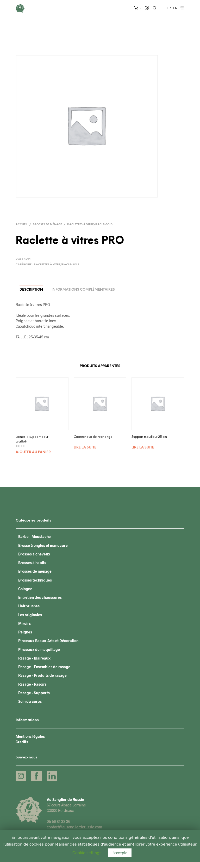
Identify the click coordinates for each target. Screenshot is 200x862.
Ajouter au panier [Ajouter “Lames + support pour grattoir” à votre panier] (33, 452)
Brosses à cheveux (34, 554)
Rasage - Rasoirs (32, 684)
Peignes (25, 632)
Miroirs (24, 623)
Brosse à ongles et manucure (43, 545)
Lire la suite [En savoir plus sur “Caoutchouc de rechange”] (85, 447)
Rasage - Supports (34, 693)
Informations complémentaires (83, 289)
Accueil (22, 224)
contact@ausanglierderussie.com (74, 827)
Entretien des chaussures (40, 597)
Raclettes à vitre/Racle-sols (90, 224)
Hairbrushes (29, 606)
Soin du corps (30, 701)
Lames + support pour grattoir (32, 439)
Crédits (22, 742)
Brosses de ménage (47, 224)
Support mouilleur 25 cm (149, 437)
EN (175, 8)
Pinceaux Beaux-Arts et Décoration (48, 640)
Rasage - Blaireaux (34, 658)
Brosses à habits (32, 562)
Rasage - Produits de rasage (42, 675)
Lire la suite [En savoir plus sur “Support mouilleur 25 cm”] (143, 447)
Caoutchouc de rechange (93, 437)
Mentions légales (30, 736)
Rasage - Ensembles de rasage (44, 667)
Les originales (30, 615)
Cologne (25, 588)
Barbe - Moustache (34, 536)
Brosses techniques (35, 580)
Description (31, 289)
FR (169, 8)
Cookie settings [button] (87, 852)
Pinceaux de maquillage (39, 649)
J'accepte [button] (119, 853)
